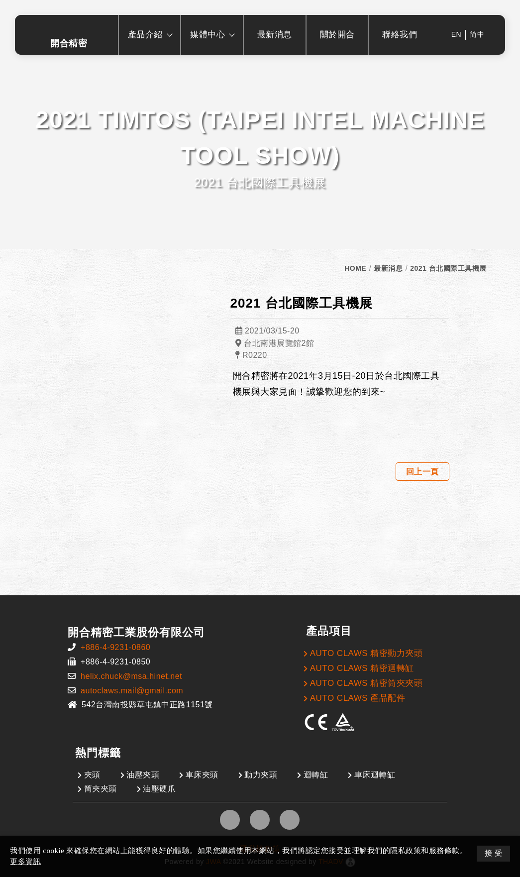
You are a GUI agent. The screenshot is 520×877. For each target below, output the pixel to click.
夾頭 (92, 774)
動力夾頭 (260, 774)
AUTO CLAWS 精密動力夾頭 (366, 653)
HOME (355, 268)
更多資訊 (25, 861)
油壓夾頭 (142, 774)
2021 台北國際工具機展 (448, 268)
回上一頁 (422, 471)
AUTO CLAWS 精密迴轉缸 (362, 668)
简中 (477, 34)
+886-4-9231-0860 (115, 647)
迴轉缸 (316, 774)
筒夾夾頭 (100, 788)
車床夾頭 (202, 774)
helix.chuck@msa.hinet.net (131, 676)
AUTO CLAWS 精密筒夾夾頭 (366, 683)
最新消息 (388, 268)
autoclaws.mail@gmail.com (132, 690)
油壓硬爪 (159, 788)
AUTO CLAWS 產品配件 (358, 698)
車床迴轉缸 (375, 774)
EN (456, 34)
